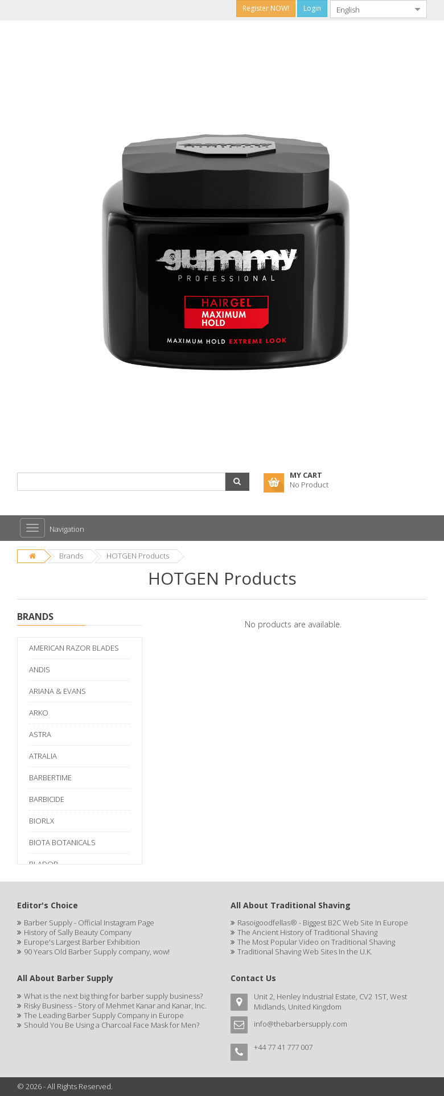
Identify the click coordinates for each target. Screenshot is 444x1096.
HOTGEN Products (137, 556)
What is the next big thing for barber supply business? (113, 996)
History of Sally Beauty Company (77, 932)
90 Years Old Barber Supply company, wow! (97, 951)
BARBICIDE (46, 799)
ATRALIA (43, 756)
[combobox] (369, 9)
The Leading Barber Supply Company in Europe (104, 1015)
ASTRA (40, 734)
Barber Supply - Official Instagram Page (89, 922)
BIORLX (41, 821)
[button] (237, 482)
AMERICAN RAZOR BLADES (74, 648)
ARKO (38, 713)
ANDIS (39, 669)
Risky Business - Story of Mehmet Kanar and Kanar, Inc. (115, 1005)
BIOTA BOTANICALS (62, 842)
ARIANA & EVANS (57, 691)
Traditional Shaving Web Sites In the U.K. (304, 951)
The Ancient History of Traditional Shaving (307, 932)
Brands (71, 556)
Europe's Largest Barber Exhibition (82, 942)
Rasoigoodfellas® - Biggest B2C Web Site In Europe (322, 922)
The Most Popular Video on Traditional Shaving (316, 942)
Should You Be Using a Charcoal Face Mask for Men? (111, 1025)
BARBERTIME (50, 777)
